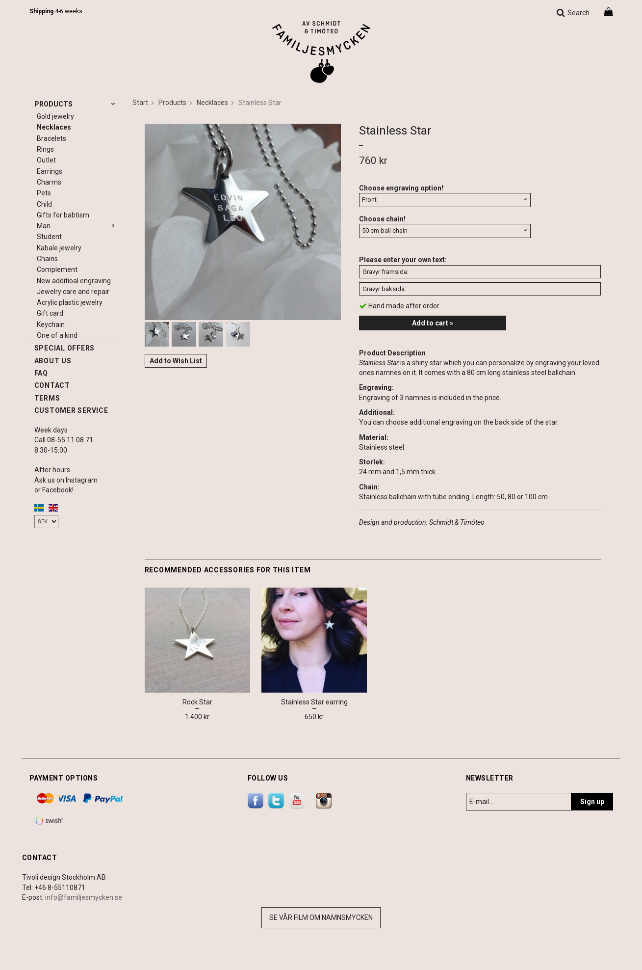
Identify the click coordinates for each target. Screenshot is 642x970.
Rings (45, 149)
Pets (44, 193)
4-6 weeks (55, 11)
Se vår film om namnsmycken (321, 917)
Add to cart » (432, 323)
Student (49, 237)
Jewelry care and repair (73, 292)
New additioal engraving (74, 281)
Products (76, 104)
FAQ (41, 373)
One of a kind (57, 335)
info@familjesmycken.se (83, 897)
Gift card (50, 313)
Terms (47, 398)
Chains (47, 259)
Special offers (64, 348)
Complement (57, 269)
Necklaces (54, 127)
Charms (49, 182)
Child (44, 204)
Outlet (46, 160)
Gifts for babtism (63, 215)
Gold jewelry (55, 116)
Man (77, 226)
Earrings (49, 171)
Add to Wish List (176, 361)
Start (140, 103)
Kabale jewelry (59, 248)
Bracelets (51, 138)
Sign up (592, 802)
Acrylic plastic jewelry (70, 302)
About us (53, 361)
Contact (52, 385)
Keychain (51, 324)
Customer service (71, 410)
